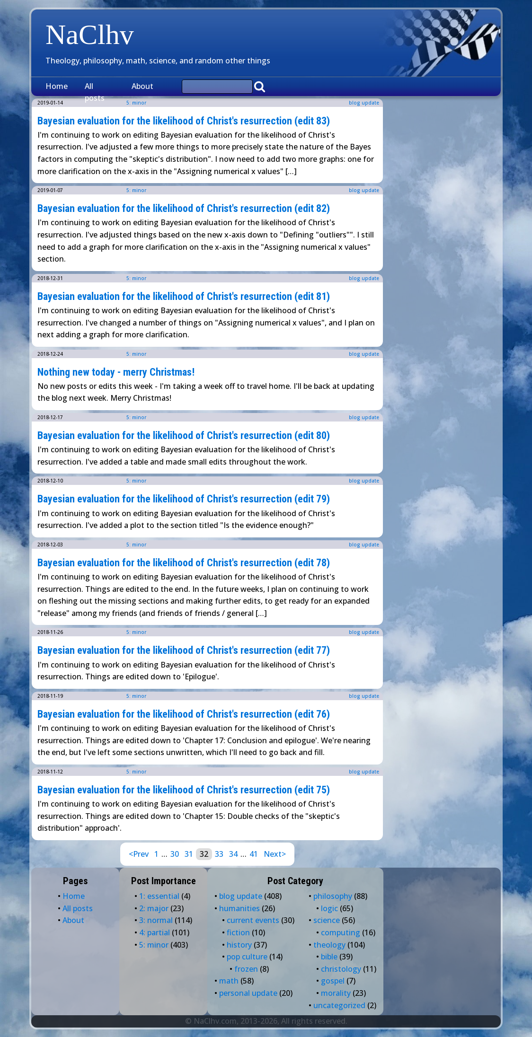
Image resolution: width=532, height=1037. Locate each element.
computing (340, 932)
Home (56, 86)
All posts (95, 92)
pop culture (247, 956)
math (229, 980)
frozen (246, 969)
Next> (275, 854)
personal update (248, 993)
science (326, 920)
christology (341, 969)
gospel (333, 980)
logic (329, 908)
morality (336, 993)
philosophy (332, 896)
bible (329, 956)
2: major (153, 908)
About (142, 86)
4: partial (154, 932)
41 (253, 854)
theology (329, 945)
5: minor (136, 190)
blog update (364, 102)
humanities (239, 908)
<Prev (139, 854)
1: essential (159, 896)
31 (189, 854)
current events (253, 920)
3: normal (156, 920)
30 (174, 854)
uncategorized (339, 1005)
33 (219, 854)
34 (233, 854)
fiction (238, 932)
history (239, 945)
